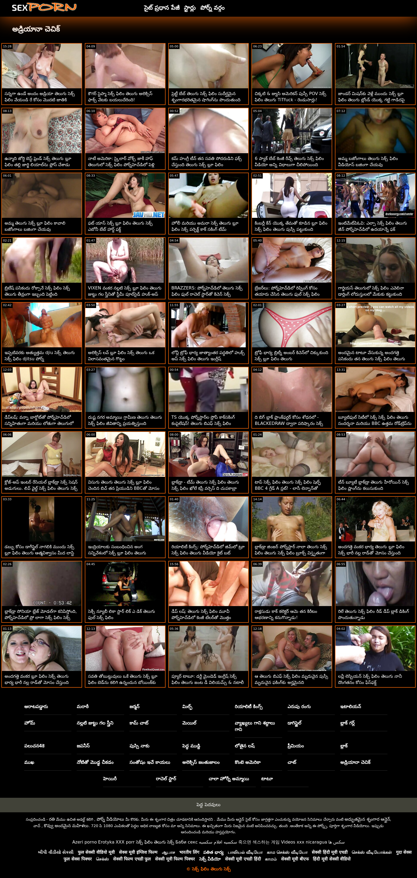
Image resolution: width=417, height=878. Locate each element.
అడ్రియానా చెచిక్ (355, 762)
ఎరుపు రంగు (299, 706)
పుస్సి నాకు (139, 745)
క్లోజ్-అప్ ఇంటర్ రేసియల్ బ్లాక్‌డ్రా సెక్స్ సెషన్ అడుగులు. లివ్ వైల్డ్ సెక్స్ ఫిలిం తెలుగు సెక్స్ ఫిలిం (41, 488)
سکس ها (336, 842)
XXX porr (125, 842)
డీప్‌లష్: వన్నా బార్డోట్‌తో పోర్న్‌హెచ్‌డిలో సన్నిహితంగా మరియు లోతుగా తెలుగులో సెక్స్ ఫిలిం (39, 423)
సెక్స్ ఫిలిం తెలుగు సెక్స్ (155, 842)
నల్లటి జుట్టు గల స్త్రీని (95, 723)
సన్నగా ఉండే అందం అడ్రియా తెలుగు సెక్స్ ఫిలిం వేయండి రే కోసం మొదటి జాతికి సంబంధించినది (40, 100)
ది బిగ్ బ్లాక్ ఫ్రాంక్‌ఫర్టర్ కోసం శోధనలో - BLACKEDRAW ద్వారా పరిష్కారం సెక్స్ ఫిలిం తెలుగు (289, 423)
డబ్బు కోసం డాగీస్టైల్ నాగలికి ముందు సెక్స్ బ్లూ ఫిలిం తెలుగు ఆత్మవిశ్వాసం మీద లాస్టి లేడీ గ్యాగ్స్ (39, 553)
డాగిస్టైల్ (294, 723)
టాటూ (267, 778)
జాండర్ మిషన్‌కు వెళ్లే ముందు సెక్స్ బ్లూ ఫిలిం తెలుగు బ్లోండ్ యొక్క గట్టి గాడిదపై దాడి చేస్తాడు (371, 100)
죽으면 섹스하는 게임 (259, 842)
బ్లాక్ (344, 745)
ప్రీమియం (296, 745)
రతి (52, 819)
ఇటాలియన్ (350, 706)
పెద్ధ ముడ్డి (191, 745)
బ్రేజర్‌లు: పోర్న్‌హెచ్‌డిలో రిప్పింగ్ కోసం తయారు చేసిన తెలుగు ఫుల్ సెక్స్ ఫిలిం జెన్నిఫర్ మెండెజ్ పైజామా (287, 294)
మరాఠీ (83, 706)
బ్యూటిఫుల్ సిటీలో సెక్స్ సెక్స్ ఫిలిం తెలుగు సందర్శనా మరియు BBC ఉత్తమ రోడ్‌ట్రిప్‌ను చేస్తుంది (375, 423)
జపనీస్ (83, 745)
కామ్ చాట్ (138, 723)
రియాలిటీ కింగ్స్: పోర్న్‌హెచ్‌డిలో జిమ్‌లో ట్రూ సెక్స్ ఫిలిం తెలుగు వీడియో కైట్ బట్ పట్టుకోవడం (208, 553)
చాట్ (292, 762)
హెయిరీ (110, 778)
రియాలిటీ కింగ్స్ (248, 706)
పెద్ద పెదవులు (208, 804)
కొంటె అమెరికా (248, 762)
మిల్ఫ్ (187, 706)
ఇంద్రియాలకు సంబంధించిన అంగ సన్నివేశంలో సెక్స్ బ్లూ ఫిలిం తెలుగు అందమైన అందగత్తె (117, 553)
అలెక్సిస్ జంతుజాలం (201, 762)
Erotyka (106, 842)
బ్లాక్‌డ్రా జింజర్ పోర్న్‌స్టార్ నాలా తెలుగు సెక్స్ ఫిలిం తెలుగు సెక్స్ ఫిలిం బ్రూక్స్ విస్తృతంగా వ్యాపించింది (291, 553)
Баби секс (186, 842)
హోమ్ (29, 723)
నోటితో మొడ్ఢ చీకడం (95, 762)
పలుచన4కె (34, 745)
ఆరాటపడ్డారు (36, 706)
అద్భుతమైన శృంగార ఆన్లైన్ (367, 819)
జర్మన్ (134, 706)
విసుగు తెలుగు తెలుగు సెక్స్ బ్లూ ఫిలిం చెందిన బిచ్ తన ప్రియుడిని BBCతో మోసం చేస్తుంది (123, 488)
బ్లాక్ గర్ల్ (347, 723)
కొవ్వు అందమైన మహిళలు (66, 825)
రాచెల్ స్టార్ (166, 778)
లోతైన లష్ (244, 745)
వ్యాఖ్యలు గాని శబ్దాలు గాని (255, 726)
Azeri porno (84, 842)
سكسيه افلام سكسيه (218, 842)
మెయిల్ (189, 723)
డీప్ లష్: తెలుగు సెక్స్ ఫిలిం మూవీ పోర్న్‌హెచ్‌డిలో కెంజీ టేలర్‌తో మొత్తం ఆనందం (201, 617)
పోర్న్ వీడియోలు (110, 819)
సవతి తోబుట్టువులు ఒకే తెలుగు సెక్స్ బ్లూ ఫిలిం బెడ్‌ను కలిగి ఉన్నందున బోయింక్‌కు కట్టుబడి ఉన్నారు (122, 682)
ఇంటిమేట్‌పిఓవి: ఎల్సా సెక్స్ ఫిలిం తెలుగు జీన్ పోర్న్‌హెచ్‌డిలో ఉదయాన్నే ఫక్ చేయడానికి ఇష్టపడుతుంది (372, 229)
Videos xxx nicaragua (304, 842)
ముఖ (29, 762)
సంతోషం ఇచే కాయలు (149, 762)
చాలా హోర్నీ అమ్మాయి (229, 778)
